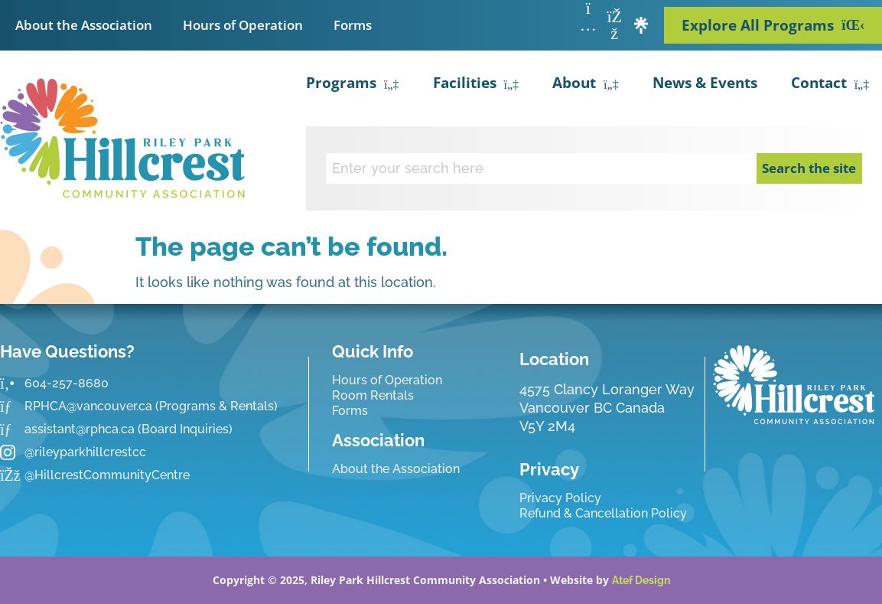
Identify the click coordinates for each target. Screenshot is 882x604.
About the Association (83, 25)
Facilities (476, 85)
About (585, 85)
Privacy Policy (560, 498)
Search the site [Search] (809, 168)
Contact (830, 85)
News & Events (705, 83)
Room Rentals (373, 395)
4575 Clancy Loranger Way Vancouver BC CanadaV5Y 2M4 (607, 407)
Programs (352, 85)
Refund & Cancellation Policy (603, 513)
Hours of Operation (243, 25)
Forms (353, 25)
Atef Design (641, 580)
